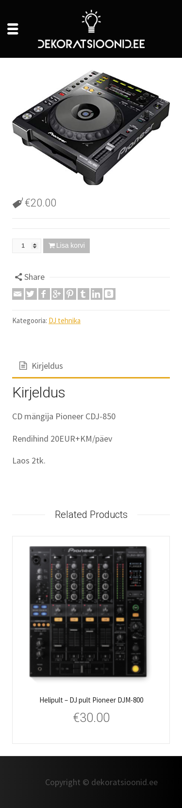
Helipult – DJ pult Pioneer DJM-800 (91, 700)
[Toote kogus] (26, 246)
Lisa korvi (70, 245)
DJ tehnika (65, 320)
